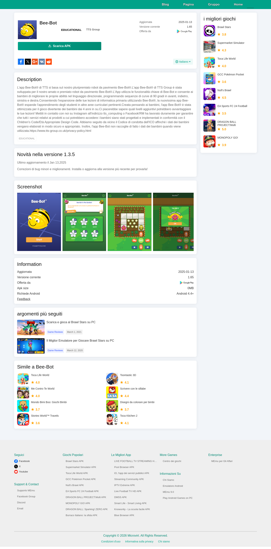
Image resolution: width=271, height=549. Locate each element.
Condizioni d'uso (110, 543)
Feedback (23, 301)
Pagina (188, 5)
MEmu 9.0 (168, 494)
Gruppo (213, 5)
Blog (165, 5)
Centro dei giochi (172, 463)
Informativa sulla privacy (139, 543)
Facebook (24, 463)
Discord (21, 504)
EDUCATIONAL (71, 32)
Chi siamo (164, 543)
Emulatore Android (173, 488)
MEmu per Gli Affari (221, 463)
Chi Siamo (168, 482)
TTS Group (93, 31)
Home (238, 5)
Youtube (23, 473)
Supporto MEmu (26, 492)
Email (20, 510)
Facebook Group (26, 498)
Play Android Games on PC (178, 500)
